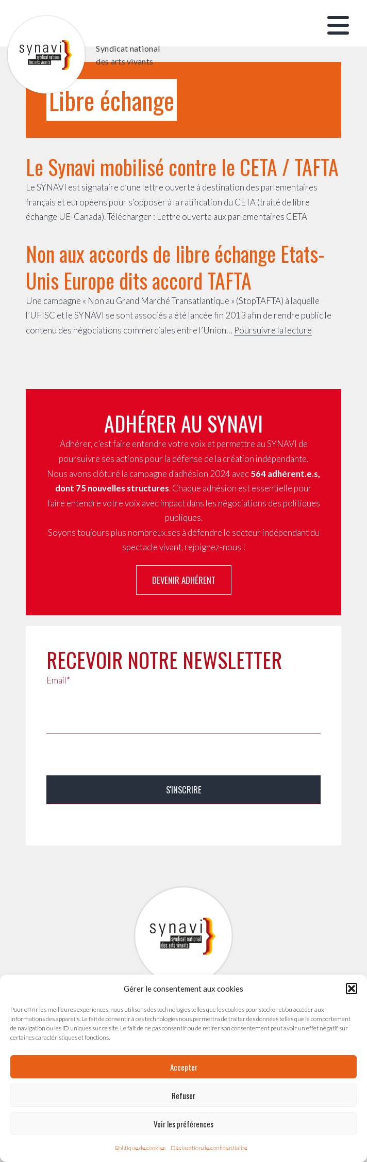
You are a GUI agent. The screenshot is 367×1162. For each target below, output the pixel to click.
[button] (351, 988)
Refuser (183, 1095)
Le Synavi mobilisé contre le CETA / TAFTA (182, 166)
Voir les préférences (183, 1123)
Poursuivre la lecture (273, 330)
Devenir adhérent (183, 580)
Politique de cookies (140, 1148)
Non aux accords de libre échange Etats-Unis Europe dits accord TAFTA (175, 267)
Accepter (183, 1067)
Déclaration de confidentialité (209, 1148)
